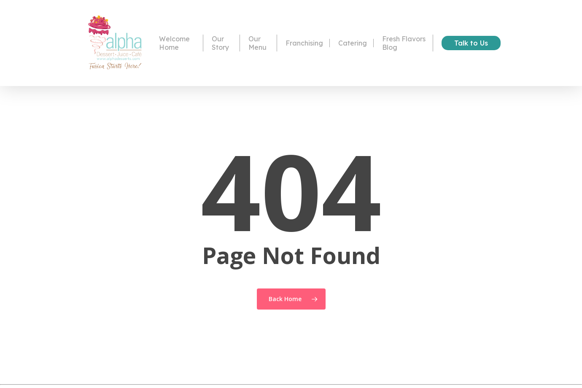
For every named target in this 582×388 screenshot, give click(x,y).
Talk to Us (471, 43)
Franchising (304, 43)
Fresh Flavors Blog (404, 43)
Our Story (220, 43)
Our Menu (257, 43)
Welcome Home (174, 43)
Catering (352, 43)
